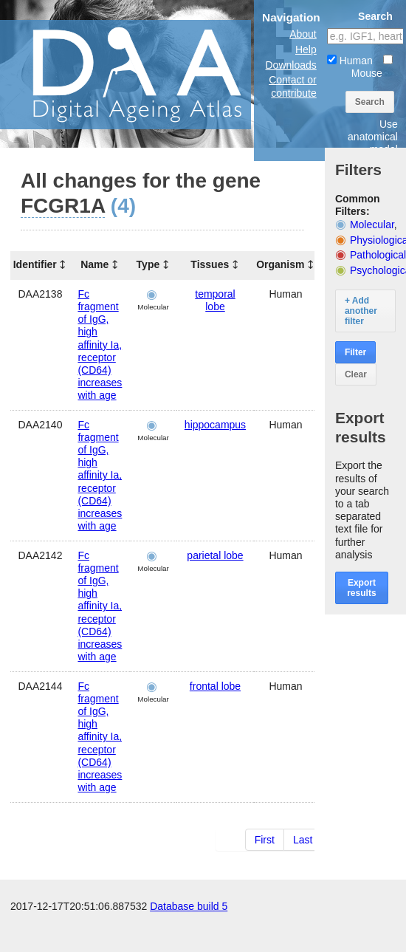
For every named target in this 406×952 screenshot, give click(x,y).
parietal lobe (215, 555)
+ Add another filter (361, 310)
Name (94, 264)
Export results (361, 588)
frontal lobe (215, 686)
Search (370, 102)
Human (350, 60)
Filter (355, 352)
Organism (280, 264)
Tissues (209, 264)
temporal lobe (215, 300)
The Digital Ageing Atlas (147, 74)
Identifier (35, 264)
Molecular (372, 224)
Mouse (372, 67)
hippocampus (215, 425)
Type (148, 264)
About (303, 34)
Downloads (291, 65)
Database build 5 (188, 937)
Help (306, 49)
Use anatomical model (373, 136)
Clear (356, 374)
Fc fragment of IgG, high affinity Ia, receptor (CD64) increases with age (100, 345)
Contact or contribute (293, 86)
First (265, 840)
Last (302, 840)
